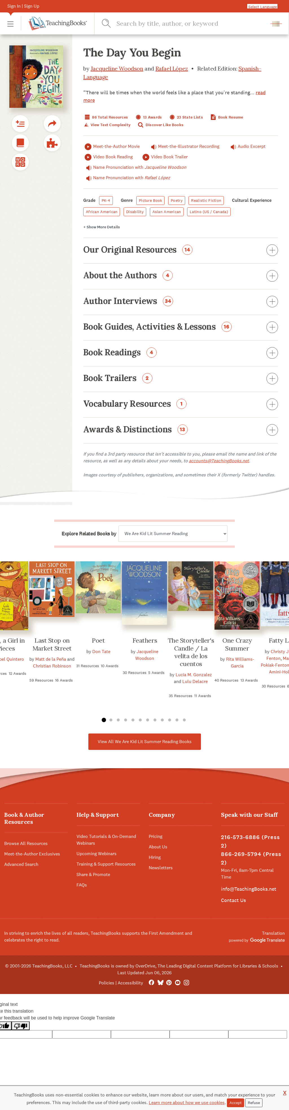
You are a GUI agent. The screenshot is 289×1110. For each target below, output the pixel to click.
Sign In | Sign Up (23, 6)
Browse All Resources (26, 843)
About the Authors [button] (180, 276)
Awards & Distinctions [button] (180, 430)
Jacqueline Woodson (117, 68)
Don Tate (101, 651)
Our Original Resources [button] (180, 250)
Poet (98, 640)
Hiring (155, 857)
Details (101, 227)
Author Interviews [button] (180, 302)
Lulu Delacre (195, 681)
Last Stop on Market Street (52, 644)
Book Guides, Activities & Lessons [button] (180, 327)
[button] (10, 24)
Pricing (155, 836)
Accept (235, 1102)
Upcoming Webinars (96, 854)
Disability (135, 211)
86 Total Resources (105, 117)
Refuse (254, 1102)
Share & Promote (93, 874)
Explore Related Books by (89, 534)
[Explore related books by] (173, 534)
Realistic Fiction (206, 200)
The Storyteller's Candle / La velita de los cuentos (191, 652)
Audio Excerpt (247, 146)
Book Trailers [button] (180, 379)
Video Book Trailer (164, 157)
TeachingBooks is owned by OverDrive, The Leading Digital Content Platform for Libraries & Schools (179, 966)
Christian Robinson (52, 666)
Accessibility (130, 983)
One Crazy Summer (237, 644)
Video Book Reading (108, 157)
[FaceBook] (151, 983)
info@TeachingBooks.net (248, 889)
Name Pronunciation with (134, 167)
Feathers (144, 640)
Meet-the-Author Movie (111, 146)
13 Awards (148, 117)
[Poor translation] (21, 1025)
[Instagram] (186, 983)
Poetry (177, 200)
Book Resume (226, 117)
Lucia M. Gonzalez (194, 675)
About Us (158, 847)
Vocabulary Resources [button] (180, 404)
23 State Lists (185, 117)
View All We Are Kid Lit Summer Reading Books (145, 742)
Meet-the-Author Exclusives (32, 854)
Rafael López (172, 68)
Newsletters (161, 868)
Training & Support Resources (106, 864)
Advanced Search (21, 864)
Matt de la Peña (50, 659)
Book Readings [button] (180, 353)
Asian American (166, 211)
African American (101, 211)
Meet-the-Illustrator (183, 146)
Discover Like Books (160, 125)
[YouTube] (177, 983)
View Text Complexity (106, 125)
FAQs (81, 885)
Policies (106, 983)
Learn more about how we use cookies (187, 1102)
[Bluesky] (160, 983)
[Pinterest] (169, 983)
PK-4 (106, 200)
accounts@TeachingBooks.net (219, 461)
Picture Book (150, 200)
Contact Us (233, 900)
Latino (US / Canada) (209, 211)
